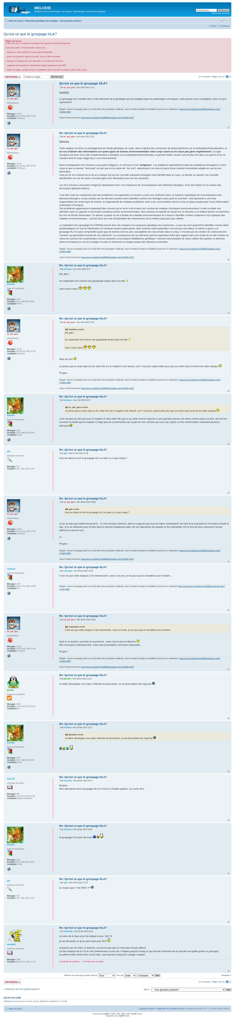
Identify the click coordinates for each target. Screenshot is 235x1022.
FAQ (214, 26)
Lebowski (68, 571)
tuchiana (67, 269)
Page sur (218, 76)
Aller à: (147, 989)
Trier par (126, 975)
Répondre (12, 77)
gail (65, 453)
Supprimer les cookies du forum (171, 1008)
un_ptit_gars (69, 87)
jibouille (67, 679)
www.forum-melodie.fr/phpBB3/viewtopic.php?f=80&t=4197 (107, 117)
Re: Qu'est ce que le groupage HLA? (83, 133)
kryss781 (68, 781)
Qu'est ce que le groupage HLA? (30, 34)
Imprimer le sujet (221, 20)
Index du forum (16, 21)
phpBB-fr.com (124, 1016)
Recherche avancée (220, 13)
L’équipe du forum (147, 1008)
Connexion (224, 26)
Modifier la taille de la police (226, 20)
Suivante (225, 975)
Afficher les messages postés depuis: (89, 975)
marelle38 (68, 931)
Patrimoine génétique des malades (41, 21)
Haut (228, 127)
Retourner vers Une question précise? (23, 989)
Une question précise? (71, 21)
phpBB (106, 1014)
